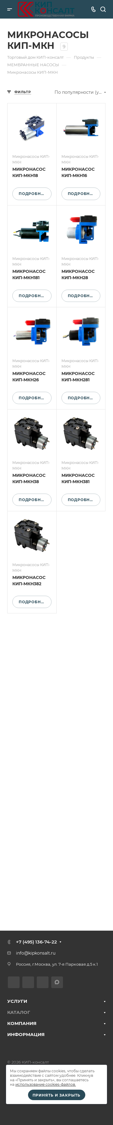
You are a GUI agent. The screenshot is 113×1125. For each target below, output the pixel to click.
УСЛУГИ (17, 1001)
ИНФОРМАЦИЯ (26, 1034)
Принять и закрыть (57, 1095)
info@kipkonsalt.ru (35, 953)
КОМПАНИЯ (21, 1023)
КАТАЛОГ (18, 1012)
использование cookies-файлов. (45, 1084)
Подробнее (32, 193)
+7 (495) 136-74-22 (36, 942)
